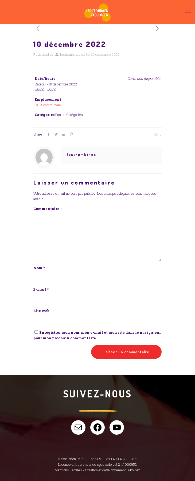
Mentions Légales (68, 470)
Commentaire (47, 208)
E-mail (41, 289)
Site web (41, 310)
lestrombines (70, 54)
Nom (39, 267)
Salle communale (48, 105)
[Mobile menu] (187, 10)
